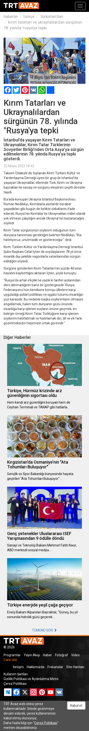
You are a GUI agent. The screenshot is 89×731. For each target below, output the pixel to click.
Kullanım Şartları (16, 674)
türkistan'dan (51, 16)
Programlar (12, 655)
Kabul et (76, 705)
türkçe (28, 16)
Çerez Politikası (15, 684)
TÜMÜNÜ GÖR (44, 630)
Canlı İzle (10, 660)
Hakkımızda (35, 667)
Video (75, 655)
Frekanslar (55, 667)
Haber (47, 655)
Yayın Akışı (32, 655)
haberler (11, 16)
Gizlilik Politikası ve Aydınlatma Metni (31, 679)
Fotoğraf (61, 655)
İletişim (18, 667)
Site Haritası (75, 667)
